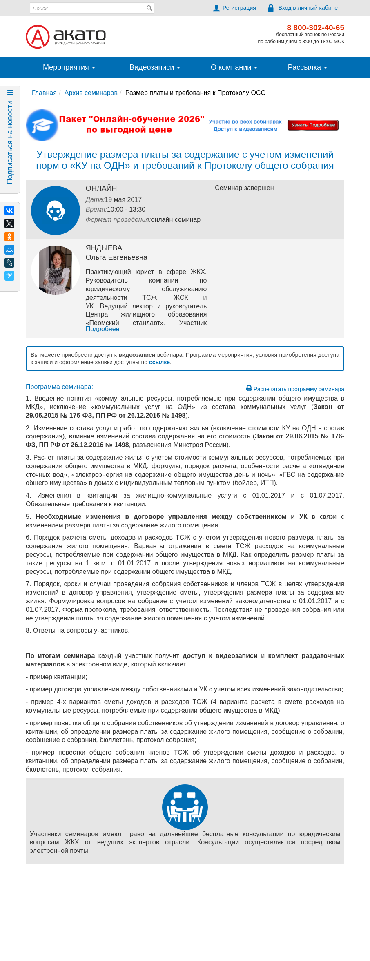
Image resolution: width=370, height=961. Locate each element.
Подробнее (103, 329)
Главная (44, 92)
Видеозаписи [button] (155, 67)
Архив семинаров (91, 92)
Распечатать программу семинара (295, 388)
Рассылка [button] (307, 67)
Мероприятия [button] (69, 67)
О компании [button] (234, 67)
